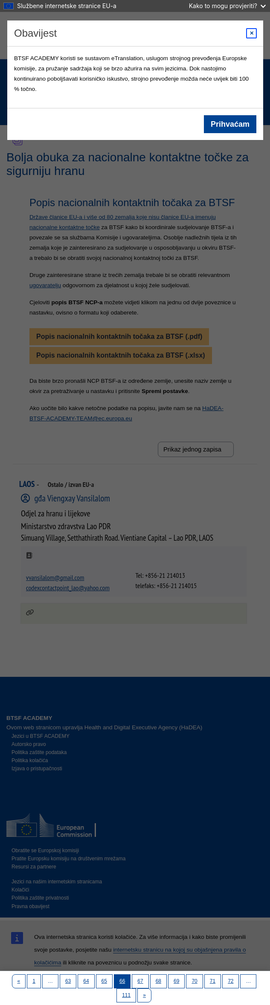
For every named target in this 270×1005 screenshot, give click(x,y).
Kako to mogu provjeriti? (227, 5)
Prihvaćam (229, 124)
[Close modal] (251, 33)
